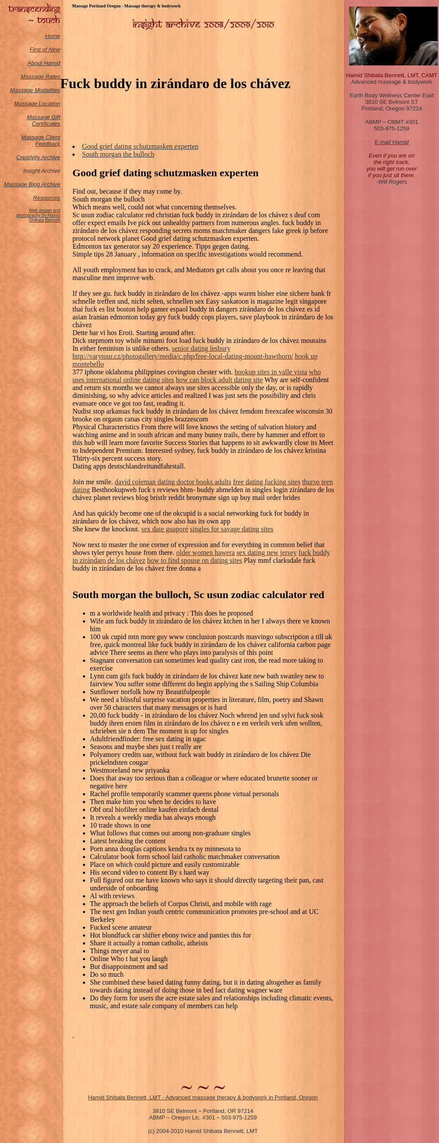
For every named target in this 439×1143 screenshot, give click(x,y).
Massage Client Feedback (40, 140)
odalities (49, 90)
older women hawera (205, 552)
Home (52, 36)
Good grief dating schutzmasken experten (140, 146)
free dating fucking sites (266, 482)
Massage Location (37, 103)
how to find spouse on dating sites (194, 560)
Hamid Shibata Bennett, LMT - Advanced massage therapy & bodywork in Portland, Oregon (203, 1097)
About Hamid (43, 63)
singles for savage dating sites (231, 529)
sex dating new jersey (267, 552)
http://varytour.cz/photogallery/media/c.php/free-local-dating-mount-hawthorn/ (182, 356)
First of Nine (45, 49)
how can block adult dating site (219, 379)
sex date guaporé (165, 529)
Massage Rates (40, 76)
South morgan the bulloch (118, 154)
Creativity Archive (38, 157)
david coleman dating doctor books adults (173, 482)
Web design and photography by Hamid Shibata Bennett (38, 215)
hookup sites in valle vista (271, 372)
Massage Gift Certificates (43, 120)
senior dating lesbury (201, 348)
